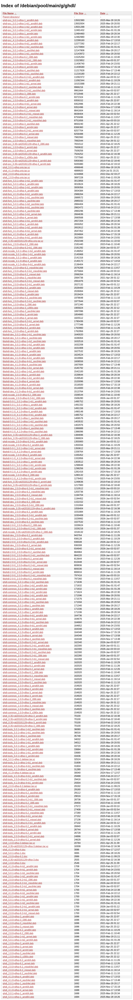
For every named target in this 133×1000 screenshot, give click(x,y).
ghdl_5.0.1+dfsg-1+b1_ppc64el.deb (21, 873)
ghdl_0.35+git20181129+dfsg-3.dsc (21, 860)
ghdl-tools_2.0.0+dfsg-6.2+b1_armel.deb (23, 836)
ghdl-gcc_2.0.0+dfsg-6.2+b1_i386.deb (22, 60)
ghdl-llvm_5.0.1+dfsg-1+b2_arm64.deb (22, 227)
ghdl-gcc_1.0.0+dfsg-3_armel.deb (20, 150)
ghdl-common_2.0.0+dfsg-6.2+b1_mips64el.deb (27, 649)
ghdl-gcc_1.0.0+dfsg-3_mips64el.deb (22, 140)
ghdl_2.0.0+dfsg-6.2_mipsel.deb (19, 970)
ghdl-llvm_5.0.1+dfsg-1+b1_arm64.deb (22, 221)
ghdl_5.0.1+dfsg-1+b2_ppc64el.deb (21, 903)
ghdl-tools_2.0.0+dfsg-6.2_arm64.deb (22, 833)
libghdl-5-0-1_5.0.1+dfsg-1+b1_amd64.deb (24, 401)
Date (102, 13)
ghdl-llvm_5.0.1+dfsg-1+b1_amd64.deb (23, 187)
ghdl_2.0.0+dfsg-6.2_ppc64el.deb (20, 973)
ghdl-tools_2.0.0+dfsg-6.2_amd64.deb (22, 826)
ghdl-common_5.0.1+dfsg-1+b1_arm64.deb (25, 592)
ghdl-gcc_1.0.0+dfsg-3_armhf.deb (20, 147)
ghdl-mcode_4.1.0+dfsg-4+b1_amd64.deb (24, 264)
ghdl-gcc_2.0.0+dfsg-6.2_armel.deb (21, 134)
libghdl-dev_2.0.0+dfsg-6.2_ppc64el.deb (23, 522)
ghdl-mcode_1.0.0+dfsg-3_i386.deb (21, 475)
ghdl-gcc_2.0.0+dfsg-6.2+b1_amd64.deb (23, 77)
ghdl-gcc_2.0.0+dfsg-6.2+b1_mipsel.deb (23, 114)
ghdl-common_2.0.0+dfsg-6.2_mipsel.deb (24, 679)
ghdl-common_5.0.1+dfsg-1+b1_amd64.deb (25, 595)
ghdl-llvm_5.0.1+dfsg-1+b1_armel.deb (22, 214)
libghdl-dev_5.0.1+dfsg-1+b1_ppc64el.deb (24, 334)
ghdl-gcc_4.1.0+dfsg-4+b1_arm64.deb (22, 63)
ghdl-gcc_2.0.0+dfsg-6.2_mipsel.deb (21, 110)
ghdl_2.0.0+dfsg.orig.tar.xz (16, 174)
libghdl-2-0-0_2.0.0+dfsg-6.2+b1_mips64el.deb (27, 575)
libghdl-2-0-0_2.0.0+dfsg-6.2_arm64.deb (23, 572)
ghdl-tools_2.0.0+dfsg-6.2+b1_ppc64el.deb (24, 779)
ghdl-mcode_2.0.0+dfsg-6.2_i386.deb (22, 395)
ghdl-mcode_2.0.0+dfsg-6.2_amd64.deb (23, 445)
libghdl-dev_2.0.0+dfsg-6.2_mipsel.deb (22, 495)
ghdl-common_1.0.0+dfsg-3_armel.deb (22, 692)
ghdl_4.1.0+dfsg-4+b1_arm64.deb (20, 869)
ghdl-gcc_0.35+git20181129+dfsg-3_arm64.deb (27, 161)
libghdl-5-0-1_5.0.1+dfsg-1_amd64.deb (22, 405)
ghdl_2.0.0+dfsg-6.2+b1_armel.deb (21, 910)
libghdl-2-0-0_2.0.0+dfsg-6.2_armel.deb (23, 558)
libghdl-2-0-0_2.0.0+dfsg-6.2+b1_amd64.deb (25, 542)
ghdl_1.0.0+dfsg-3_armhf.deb (18, 950)
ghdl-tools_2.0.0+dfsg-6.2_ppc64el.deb (23, 793)
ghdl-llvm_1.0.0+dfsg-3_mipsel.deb (21, 291)
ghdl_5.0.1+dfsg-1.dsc (14, 853)
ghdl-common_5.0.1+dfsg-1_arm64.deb (23, 612)
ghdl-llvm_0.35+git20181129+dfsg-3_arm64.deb (27, 485)
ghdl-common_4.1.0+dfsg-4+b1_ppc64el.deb (26, 622)
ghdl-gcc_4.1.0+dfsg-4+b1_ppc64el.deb (23, 74)
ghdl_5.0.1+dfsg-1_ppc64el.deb (19, 983)
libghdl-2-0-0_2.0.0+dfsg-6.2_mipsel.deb (23, 569)
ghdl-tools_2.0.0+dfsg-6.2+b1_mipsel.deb (24, 809)
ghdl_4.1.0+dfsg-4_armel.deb (18, 990)
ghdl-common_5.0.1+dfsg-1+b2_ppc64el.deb (26, 582)
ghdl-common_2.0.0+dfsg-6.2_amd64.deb (24, 662)
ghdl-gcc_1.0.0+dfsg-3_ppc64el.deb (21, 124)
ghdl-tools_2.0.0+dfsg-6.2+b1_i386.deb (23, 799)
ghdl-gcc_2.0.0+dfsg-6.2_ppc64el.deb (22, 87)
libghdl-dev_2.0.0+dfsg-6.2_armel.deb (22, 545)
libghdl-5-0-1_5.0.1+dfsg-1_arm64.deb (22, 462)
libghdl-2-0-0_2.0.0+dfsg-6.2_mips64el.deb (25, 579)
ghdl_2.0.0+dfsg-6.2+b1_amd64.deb (21, 906)
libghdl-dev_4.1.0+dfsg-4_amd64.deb (22, 355)
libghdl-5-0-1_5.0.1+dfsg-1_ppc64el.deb (23, 418)
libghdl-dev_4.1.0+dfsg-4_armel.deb (21, 381)
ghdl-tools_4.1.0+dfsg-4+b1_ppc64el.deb (24, 766)
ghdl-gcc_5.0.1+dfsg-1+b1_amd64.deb (22, 23)
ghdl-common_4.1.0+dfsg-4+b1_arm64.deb (25, 625)
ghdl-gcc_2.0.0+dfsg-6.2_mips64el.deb (22, 117)
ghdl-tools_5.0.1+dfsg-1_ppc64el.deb (22, 736)
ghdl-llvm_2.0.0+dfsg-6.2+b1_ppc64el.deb (24, 301)
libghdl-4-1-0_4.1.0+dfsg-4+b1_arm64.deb (24, 478)
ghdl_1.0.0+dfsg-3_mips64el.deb (19, 923)
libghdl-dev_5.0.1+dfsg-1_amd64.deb (22, 351)
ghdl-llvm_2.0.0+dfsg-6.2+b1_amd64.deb (24, 284)
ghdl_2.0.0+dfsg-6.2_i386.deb (18, 933)
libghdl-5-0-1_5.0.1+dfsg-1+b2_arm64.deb (24, 468)
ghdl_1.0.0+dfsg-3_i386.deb (17, 920)
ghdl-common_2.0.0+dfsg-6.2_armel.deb (23, 669)
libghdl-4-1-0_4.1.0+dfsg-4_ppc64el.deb (23, 428)
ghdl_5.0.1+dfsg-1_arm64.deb (18, 993)
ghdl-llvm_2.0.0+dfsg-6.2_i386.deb (20, 244)
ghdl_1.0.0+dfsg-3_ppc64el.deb (19, 953)
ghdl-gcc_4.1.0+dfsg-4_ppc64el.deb (21, 70)
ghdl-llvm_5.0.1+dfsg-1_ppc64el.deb (21, 201)
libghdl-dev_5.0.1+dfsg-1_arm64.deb (21, 375)
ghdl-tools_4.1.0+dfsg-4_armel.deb (20, 829)
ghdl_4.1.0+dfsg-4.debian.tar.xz (19, 773)
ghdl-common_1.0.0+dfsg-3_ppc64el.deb (24, 709)
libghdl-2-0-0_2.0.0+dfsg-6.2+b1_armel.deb (25, 562)
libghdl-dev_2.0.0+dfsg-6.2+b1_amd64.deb (25, 515)
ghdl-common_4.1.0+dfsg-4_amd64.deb (23, 629)
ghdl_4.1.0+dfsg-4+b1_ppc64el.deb (21, 893)
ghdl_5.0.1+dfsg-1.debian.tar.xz (19, 759)
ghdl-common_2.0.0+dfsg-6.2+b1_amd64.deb (26, 645)
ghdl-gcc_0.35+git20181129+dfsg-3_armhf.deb (27, 164)
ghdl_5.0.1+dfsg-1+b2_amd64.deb (20, 876)
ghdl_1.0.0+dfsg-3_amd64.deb (18, 916)
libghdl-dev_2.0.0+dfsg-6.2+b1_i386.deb (23, 505)
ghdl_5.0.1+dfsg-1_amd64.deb (18, 997)
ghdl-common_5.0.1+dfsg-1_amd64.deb (23, 609)
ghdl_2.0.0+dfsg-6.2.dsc (15, 856)
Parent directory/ (11, 17)
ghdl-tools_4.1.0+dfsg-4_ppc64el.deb (22, 769)
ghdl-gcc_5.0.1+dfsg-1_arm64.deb (20, 33)
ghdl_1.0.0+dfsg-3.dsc (14, 863)
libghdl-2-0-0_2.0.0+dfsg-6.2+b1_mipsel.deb (25, 565)
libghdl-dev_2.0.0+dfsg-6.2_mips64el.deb (24, 492)
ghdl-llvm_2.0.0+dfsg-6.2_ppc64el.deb (22, 298)
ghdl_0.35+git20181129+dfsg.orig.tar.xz (23, 241)
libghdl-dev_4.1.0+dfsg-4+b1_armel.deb (23, 388)
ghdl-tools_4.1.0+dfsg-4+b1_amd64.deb (23, 776)
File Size (78, 13)
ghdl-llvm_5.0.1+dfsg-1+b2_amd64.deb (23, 181)
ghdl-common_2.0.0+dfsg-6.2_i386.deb (23, 672)
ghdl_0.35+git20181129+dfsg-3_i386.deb (24, 726)
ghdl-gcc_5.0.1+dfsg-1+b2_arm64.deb (22, 30)
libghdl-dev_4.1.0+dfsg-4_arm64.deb (21, 385)
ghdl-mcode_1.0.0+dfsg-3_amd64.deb (22, 455)
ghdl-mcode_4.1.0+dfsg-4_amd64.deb (22, 261)
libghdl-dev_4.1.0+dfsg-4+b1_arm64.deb (23, 391)
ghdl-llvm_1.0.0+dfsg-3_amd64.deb (21, 294)
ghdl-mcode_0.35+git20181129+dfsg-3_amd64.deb (29, 508)
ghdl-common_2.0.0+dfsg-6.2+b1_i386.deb (25, 655)
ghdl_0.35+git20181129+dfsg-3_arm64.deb (25, 719)
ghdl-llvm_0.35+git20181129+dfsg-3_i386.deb (26, 438)
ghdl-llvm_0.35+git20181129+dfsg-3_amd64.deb (27, 435)
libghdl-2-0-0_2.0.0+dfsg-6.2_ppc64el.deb (24, 552)
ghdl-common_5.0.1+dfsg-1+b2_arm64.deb (25, 589)
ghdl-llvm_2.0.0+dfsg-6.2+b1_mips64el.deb (25, 271)
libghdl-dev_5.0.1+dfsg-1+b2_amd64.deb (24, 344)
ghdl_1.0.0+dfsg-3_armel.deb (18, 946)
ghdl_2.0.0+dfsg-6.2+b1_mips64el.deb (22, 883)
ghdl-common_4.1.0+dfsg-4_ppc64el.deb (24, 639)
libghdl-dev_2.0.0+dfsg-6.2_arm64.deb (22, 535)
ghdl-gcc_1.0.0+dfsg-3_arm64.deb (20, 127)
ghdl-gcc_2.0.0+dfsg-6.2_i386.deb (20, 57)
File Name (8, 13)
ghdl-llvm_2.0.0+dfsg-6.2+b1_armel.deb (23, 321)
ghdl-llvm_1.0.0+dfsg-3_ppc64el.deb (21, 311)
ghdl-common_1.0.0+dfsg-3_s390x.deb (23, 712)
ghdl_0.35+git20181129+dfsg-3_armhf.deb (24, 722)
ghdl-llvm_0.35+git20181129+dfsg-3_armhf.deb (27, 482)
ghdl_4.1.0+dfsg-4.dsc (14, 849)
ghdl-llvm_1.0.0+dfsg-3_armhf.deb (20, 314)
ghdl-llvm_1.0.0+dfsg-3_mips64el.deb (22, 278)
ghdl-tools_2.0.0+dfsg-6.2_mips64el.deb (23, 813)
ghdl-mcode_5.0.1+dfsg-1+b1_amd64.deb (24, 254)
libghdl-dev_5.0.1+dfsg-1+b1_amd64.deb (24, 348)
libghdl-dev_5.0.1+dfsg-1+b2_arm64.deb (23, 371)
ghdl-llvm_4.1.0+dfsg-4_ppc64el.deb (21, 211)
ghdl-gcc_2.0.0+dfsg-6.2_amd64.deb (21, 80)
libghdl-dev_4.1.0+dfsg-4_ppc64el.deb (22, 364)
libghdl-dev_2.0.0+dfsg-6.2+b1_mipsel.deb (24, 498)
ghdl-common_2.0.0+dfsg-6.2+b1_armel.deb (25, 642)
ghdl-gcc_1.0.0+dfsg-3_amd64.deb (20, 100)
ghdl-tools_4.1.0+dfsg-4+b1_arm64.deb (23, 783)
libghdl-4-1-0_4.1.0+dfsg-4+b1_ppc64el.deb (25, 431)
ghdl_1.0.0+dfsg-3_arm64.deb (18, 943)
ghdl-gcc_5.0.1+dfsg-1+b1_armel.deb (22, 84)
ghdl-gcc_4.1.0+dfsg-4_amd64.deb (20, 40)
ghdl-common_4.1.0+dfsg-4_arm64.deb (23, 632)
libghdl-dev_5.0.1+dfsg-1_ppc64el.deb (22, 338)
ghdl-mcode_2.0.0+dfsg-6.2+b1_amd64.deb (25, 441)
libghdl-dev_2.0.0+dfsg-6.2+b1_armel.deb (24, 548)
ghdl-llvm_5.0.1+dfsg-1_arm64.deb (20, 224)
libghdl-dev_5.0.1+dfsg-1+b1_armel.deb (23, 368)
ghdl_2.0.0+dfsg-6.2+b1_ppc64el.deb (22, 886)
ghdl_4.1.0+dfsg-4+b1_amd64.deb (20, 866)
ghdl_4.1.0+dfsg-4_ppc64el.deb (19, 980)
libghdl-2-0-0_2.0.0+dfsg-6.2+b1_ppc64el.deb (26, 555)
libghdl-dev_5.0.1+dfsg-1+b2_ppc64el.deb (24, 341)
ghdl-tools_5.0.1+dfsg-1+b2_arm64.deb (23, 749)
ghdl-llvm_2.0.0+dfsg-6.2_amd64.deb (22, 288)
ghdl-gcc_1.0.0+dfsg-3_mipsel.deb (20, 137)
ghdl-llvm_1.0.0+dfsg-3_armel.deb (20, 318)
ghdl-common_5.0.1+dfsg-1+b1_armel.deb (24, 599)
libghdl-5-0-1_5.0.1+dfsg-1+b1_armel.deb (24, 448)
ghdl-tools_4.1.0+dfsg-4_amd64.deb (21, 789)
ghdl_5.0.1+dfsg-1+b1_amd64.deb (20, 896)
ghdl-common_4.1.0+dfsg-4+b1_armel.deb (24, 619)
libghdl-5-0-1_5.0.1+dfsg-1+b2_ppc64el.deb (25, 421)
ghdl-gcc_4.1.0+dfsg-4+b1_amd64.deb (22, 43)
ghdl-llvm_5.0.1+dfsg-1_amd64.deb (21, 184)
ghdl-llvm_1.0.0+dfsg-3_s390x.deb (20, 308)
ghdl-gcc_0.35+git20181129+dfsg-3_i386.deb (26, 144)
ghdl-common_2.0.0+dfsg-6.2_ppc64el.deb (25, 682)
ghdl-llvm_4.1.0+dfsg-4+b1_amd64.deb (23, 194)
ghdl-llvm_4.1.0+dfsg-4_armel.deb (20, 217)
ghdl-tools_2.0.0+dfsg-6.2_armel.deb (21, 839)
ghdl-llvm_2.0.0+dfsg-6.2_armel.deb (21, 324)
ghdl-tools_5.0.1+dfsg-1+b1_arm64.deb (23, 752)
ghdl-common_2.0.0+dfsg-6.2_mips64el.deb (25, 676)
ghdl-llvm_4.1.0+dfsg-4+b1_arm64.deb (22, 237)
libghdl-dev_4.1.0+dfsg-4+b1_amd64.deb (24, 358)
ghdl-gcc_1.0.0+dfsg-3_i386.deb (19, 94)
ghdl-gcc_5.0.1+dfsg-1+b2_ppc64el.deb (23, 47)
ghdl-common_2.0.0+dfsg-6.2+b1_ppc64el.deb (27, 652)
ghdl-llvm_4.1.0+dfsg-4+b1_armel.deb (22, 231)
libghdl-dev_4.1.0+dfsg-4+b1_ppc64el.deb (24, 361)
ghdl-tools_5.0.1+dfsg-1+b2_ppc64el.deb (24, 729)
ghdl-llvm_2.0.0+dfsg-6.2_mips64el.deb (23, 268)
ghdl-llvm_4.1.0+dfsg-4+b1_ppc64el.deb (23, 207)
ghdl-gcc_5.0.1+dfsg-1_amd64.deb (20, 20)
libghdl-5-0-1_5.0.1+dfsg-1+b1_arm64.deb (24, 465)
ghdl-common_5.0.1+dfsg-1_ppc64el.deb (24, 605)
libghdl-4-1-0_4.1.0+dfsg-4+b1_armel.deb (24, 458)
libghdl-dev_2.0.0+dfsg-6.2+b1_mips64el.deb (26, 488)
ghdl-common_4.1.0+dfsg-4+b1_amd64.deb (25, 615)
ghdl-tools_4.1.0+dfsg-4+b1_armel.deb (22, 816)
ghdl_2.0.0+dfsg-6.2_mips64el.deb (20, 967)
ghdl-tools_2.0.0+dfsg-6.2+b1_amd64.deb (24, 823)
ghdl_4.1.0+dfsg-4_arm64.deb (18, 987)
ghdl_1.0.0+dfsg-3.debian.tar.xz (19, 843)
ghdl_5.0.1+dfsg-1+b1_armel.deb (20, 936)
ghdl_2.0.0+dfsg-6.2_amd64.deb (19, 930)
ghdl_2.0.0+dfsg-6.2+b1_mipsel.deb (21, 913)
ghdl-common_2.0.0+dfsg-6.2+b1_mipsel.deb (26, 659)
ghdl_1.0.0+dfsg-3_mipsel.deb (18, 926)
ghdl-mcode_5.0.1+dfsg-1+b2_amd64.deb (24, 251)
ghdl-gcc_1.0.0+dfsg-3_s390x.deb (20, 157)
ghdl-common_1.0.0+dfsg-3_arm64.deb (23, 689)
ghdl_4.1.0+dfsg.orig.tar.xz (16, 170)
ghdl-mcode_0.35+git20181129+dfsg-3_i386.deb (27, 532)
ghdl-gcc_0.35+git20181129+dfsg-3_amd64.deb (27, 154)
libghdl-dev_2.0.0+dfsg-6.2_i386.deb (21, 502)
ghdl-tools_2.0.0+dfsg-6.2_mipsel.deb (22, 819)
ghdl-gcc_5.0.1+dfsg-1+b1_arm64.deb (22, 37)
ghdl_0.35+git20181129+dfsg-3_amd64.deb (25, 716)
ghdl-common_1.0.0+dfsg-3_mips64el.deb (24, 702)
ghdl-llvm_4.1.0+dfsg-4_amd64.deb (21, 191)
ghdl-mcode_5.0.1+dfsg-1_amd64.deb (22, 257)
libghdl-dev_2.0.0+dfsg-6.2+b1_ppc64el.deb (25, 518)
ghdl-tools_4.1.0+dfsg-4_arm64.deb (21, 796)
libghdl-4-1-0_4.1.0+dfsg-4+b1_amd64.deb (24, 415)
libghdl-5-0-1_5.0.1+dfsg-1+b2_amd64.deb (24, 408)
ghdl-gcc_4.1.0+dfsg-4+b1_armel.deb (22, 104)
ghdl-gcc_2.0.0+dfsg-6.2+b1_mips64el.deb (24, 120)
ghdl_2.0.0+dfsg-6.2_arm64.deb (19, 960)
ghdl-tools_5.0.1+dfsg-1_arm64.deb (21, 756)
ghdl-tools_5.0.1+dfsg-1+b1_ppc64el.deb (24, 732)
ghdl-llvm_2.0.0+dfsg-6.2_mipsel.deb (21, 274)
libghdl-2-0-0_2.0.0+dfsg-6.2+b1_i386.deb (24, 528)
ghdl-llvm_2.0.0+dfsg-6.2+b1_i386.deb (22, 248)
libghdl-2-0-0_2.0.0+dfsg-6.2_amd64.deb (23, 538)
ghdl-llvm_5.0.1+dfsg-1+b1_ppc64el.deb (23, 197)
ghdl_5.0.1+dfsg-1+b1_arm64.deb (20, 900)
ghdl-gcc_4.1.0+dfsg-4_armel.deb (20, 107)
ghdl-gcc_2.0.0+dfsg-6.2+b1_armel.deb (23, 130)
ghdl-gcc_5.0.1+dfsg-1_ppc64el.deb (21, 50)
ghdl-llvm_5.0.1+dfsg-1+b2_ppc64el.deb (23, 204)
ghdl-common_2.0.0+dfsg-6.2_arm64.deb (24, 666)
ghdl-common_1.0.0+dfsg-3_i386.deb (22, 699)
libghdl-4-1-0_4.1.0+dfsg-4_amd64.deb (22, 411)
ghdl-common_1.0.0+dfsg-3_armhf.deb (22, 696)
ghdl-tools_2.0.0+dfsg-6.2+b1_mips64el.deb (25, 806)
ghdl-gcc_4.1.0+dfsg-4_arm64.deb (20, 67)
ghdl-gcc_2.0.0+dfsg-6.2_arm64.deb (21, 97)
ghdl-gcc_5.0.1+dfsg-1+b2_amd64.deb (22, 27)
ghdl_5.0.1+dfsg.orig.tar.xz (16, 167)
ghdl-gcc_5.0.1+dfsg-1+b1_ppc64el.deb (23, 54)
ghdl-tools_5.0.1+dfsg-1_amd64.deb (21, 746)
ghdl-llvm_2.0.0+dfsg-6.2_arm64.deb (21, 328)
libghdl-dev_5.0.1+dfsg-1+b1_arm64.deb (23, 378)
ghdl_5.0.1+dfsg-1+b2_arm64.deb (20, 940)
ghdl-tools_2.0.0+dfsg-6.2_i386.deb (21, 803)
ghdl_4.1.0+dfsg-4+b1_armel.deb (20, 890)
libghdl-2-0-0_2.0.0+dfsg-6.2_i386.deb (22, 525)
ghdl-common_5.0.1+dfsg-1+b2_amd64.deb (25, 585)
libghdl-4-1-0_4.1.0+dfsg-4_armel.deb (22, 451)
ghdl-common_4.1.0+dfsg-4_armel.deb (22, 635)
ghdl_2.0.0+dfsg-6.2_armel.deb (19, 963)
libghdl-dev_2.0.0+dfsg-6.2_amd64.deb (23, 512)
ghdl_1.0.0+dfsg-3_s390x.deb (18, 956)
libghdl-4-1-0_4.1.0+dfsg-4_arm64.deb (22, 472)
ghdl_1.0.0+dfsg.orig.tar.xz (16, 177)
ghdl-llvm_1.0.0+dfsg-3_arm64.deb (20, 331)
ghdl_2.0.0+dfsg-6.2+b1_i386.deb (20, 880)
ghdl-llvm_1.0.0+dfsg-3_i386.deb (19, 304)
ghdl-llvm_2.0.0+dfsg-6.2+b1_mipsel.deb (23, 281)
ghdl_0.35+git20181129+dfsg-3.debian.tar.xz (25, 846)
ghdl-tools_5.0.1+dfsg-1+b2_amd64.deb (23, 739)
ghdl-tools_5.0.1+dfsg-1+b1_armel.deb (22, 762)
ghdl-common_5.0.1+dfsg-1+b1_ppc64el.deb (26, 602)
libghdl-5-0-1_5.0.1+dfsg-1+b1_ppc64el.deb (25, 425)
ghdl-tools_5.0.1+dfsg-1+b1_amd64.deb (23, 742)
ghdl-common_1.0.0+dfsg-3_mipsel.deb (23, 706)
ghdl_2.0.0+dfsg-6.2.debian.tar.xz (20, 786)
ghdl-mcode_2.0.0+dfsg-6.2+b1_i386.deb (24, 398)
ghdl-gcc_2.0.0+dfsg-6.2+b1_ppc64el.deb (24, 90)
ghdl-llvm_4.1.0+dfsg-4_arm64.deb (20, 234)
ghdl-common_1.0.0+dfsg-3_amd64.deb (23, 686)
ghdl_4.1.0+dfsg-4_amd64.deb (18, 976)
